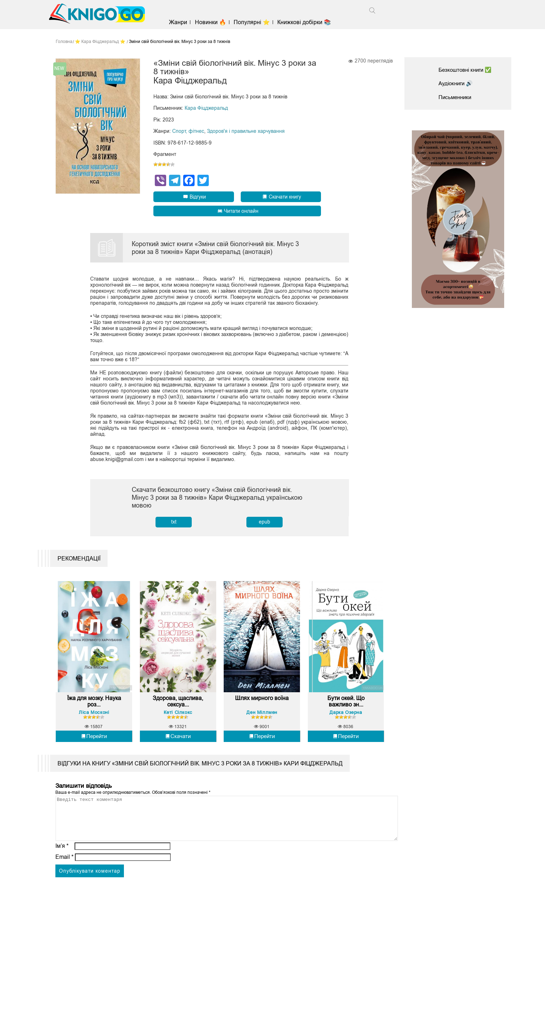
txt (173, 522)
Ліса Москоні (94, 719)
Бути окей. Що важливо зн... (346, 709)
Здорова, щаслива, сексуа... (178, 709)
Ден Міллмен (261, 719)
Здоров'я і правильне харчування (246, 132)
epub (264, 522)
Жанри (181, 22)
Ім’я (62, 862)
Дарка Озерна (345, 719)
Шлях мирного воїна (262, 709)
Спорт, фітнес (188, 132)
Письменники (456, 97)
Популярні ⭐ (254, 22)
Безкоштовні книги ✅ (467, 70)
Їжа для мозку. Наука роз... (94, 709)
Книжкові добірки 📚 (307, 22)
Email (64, 873)
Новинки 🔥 (213, 22)
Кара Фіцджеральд (206, 109)
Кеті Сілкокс (178, 719)
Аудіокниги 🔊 (456, 83)
